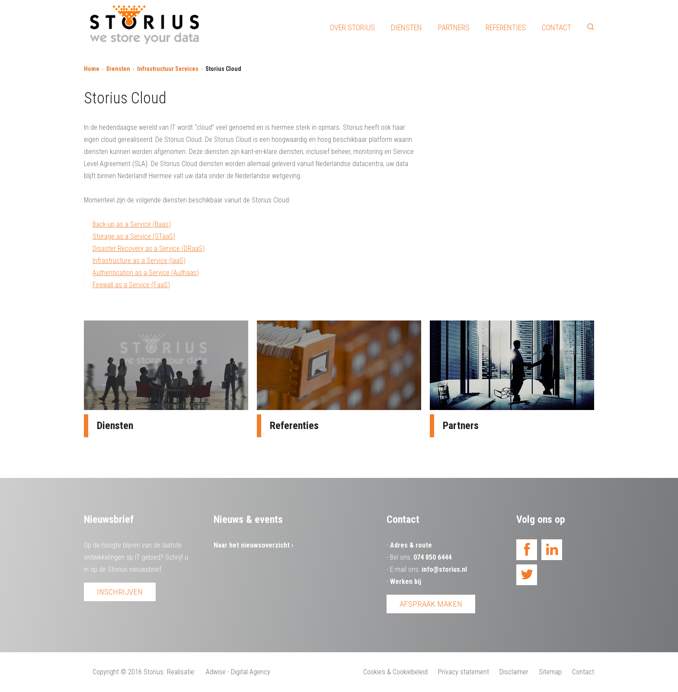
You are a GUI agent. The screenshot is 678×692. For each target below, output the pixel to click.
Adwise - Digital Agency (238, 672)
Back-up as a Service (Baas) (132, 224)
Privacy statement (463, 672)
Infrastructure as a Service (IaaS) (139, 260)
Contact (556, 27)
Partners (454, 27)
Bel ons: (420, 557)
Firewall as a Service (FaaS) (131, 285)
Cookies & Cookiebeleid (395, 672)
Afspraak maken (431, 604)
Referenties (506, 27)
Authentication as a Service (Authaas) (146, 273)
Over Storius (352, 27)
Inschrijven (120, 592)
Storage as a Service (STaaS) (134, 236)
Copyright (106, 672)
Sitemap (550, 672)
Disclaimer (513, 672)
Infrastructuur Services (167, 68)
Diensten (406, 27)
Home (91, 68)
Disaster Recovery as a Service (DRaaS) (149, 248)
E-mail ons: (428, 569)
